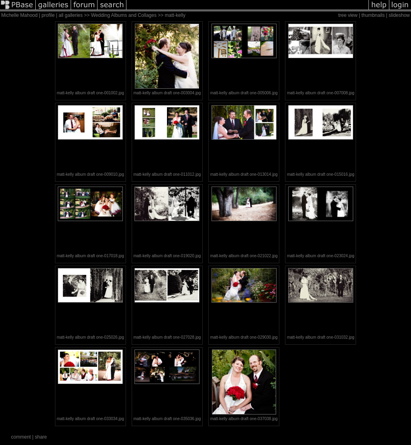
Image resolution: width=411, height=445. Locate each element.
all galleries (71, 15)
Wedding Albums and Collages (124, 15)
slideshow (399, 15)
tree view (348, 15)
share (41, 437)
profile (48, 15)
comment (21, 437)
